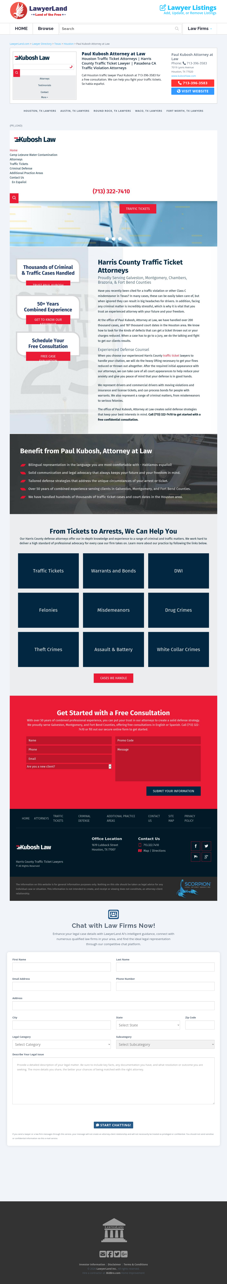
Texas (57, 43)
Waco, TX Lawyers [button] (148, 110)
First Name (19, 959)
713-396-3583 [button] (192, 83)
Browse (46, 28)
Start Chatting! (113, 1125)
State (119, 1017)
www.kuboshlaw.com (183, 76)
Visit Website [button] (193, 91)
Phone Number (125, 978)
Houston (69, 43)
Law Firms (200, 28)
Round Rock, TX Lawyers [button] (112, 110)
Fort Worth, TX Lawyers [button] (185, 110)
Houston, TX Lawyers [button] (40, 110)
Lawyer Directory (42, 43)
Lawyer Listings (188, 7)
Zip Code (190, 1017)
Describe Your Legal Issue (28, 1054)
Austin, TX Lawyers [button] (74, 110)
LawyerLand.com (19, 43)
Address (17, 998)
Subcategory (124, 1036)
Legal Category (21, 1036)
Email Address (21, 978)
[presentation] (113, 1113)
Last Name (122, 959)
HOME (21, 28)
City (14, 1017)
